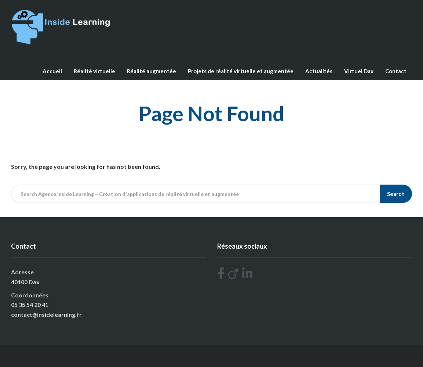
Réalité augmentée (151, 71)
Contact (395, 71)
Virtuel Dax (358, 71)
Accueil (52, 71)
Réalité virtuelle (94, 71)
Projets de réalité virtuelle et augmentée (240, 71)
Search (396, 193)
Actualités (318, 71)
